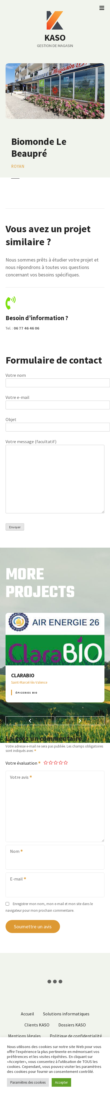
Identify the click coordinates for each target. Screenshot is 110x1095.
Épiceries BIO (27, 692)
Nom (14, 851)
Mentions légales (24, 1036)
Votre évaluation (23, 763)
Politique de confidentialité (76, 1036)
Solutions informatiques (66, 1013)
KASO (55, 37)
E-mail (16, 879)
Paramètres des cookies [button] (28, 1082)
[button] (30, 720)
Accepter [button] (61, 1082)
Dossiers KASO (72, 1025)
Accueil (27, 1013)
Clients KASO (36, 1025)
